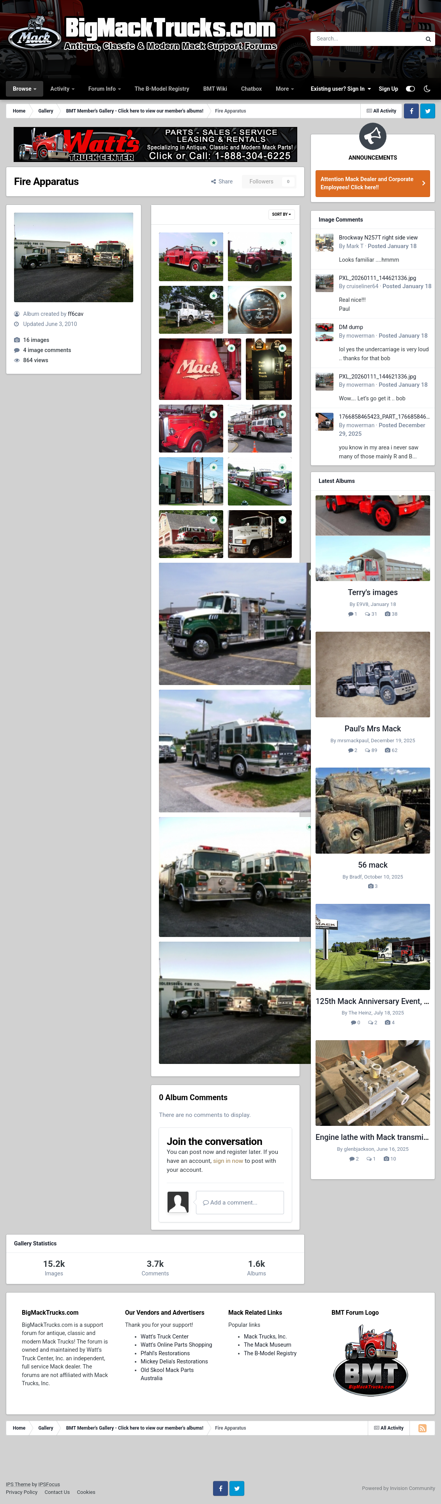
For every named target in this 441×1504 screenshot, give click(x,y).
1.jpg (239, 530)
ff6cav (75, 314)
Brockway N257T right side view (378, 237)
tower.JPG (177, 313)
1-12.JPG (176, 261)
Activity (60, 89)
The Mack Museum (267, 1345)
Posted (392, 246)
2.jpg (170, 530)
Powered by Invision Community (398, 1488)
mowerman (360, 336)
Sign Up (388, 89)
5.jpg (170, 433)
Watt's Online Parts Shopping (176, 1345)
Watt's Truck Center (165, 1336)
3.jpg (239, 477)
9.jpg (239, 313)
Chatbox (251, 89)
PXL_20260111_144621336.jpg (377, 278)
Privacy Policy (21, 1492)
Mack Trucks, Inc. (265, 1336)
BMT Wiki (215, 89)
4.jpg (170, 485)
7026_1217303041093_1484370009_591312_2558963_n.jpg (240, 792)
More (283, 89)
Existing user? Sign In (341, 89)
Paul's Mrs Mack (373, 728)
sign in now (228, 1160)
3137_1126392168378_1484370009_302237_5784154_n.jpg (240, 1044)
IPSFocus (49, 1484)
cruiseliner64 (362, 286)
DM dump (351, 327)
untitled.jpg (247, 424)
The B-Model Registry (162, 89)
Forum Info (102, 89)
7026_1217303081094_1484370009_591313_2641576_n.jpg (240, 665)
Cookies (86, 1492)
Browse (23, 89)
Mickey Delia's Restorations (174, 1361)
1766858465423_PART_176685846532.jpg (384, 417)
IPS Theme (18, 1484)
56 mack (373, 865)
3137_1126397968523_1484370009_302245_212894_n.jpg (238, 917)
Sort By (281, 214)
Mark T (354, 246)
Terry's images (373, 592)
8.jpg (170, 380)
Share (222, 181)
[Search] (344, 39)
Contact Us (57, 1492)
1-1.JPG (243, 261)
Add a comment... (230, 1202)
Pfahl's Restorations (165, 1353)
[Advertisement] (220, 1460)
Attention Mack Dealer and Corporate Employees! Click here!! (367, 183)
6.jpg (257, 380)
